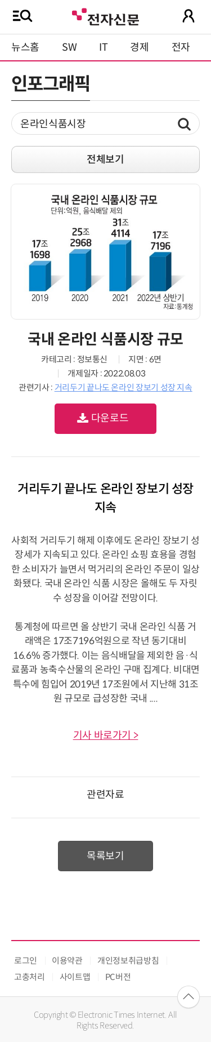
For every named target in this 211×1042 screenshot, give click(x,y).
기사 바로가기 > (105, 735)
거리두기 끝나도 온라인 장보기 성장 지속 (123, 387)
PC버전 (118, 977)
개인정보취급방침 (128, 960)
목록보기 (105, 856)
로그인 (25, 960)
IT (103, 47)
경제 (139, 47)
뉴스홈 (25, 47)
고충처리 (29, 977)
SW (69, 47)
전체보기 (105, 159)
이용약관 (67, 960)
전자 (181, 47)
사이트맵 (75, 977)
